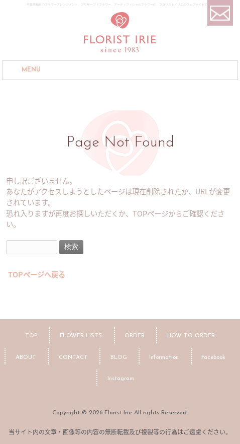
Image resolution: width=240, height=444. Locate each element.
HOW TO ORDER (191, 336)
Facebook (213, 357)
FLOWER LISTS (81, 336)
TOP (31, 336)
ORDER (135, 336)
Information (164, 357)
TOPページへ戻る (36, 274)
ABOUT (26, 357)
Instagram (120, 379)
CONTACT (73, 357)
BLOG (118, 357)
